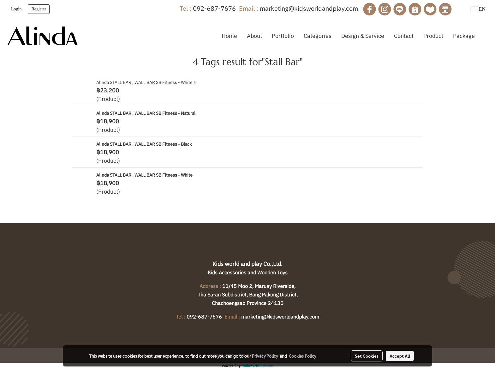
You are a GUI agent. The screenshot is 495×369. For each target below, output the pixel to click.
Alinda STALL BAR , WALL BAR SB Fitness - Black (144, 144)
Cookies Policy (302, 356)
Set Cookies (367, 356)
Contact (404, 35)
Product (433, 35)
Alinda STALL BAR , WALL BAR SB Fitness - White (144, 175)
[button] (485, 35)
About (254, 35)
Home (229, 35)
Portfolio (283, 35)
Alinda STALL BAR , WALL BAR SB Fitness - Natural (145, 113)
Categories (317, 35)
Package (464, 35)
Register (38, 9)
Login (16, 9)
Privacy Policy (265, 356)
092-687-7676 (214, 8)
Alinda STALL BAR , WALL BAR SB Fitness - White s (146, 82)
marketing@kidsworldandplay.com (309, 8)
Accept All (400, 356)
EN (478, 9)
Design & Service (362, 35)
